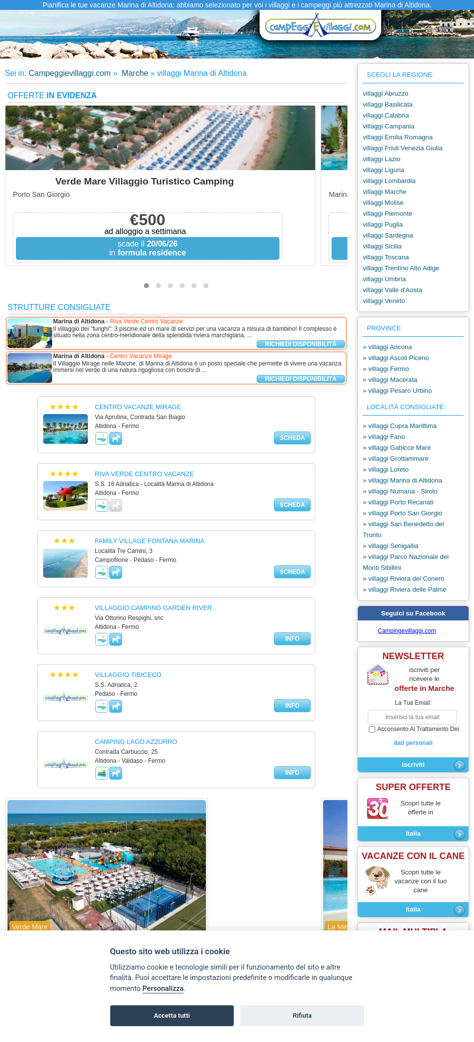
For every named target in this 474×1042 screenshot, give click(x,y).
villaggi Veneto (384, 301)
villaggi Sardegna (388, 235)
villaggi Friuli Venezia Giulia (403, 148)
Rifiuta (302, 1015)
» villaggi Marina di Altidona (402, 480)
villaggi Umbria (384, 279)
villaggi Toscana (386, 257)
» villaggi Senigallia (390, 546)
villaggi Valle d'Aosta (392, 290)
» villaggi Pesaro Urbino (397, 390)
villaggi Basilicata (387, 104)
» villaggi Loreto (385, 469)
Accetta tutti (172, 1015)
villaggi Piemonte (387, 213)
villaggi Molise (383, 202)
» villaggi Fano (384, 436)
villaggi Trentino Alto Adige (401, 268)
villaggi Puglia (383, 224)
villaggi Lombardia (389, 180)
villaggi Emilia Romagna (398, 137)
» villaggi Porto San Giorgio (402, 513)
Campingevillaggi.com (407, 630)
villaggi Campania (388, 126)
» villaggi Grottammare (396, 458)
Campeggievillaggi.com (70, 73)
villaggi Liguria (384, 170)
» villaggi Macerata (390, 379)
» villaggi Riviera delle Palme (405, 589)
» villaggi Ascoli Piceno (396, 358)
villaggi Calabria (386, 115)
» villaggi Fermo (386, 368)
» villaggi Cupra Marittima (400, 425)
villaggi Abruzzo (385, 93)
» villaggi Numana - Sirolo (400, 491)
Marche (134, 73)
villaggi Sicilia (382, 246)
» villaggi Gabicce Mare (397, 447)
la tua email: (413, 702)
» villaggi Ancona (387, 347)
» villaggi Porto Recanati (398, 502)
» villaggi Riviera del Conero (403, 578)
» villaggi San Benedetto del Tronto (403, 529)
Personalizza (163, 988)
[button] (146, 286)
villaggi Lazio (382, 159)
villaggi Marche (384, 191)
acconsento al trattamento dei (413, 736)
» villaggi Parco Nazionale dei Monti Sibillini (406, 562)
